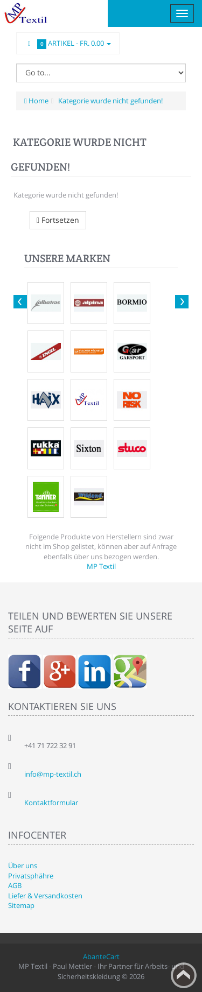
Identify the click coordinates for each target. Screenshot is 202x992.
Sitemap (21, 905)
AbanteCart (101, 956)
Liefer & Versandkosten (45, 895)
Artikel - (68, 43)
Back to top (183, 975)
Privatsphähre (30, 876)
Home (36, 100)
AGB (15, 885)
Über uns (22, 865)
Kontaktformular (51, 802)
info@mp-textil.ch (52, 774)
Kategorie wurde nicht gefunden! (110, 100)
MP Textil (101, 566)
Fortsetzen (58, 220)
